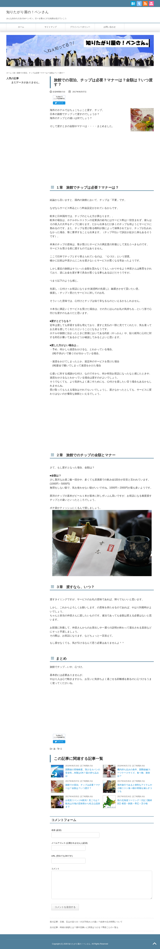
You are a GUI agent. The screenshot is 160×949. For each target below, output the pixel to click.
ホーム (21, 27)
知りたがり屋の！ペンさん (27, 12)
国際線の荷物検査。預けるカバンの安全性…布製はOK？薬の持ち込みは (82, 772)
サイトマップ (51, 27)
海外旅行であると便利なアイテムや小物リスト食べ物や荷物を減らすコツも (134, 788)
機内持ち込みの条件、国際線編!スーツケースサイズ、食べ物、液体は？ (134, 772)
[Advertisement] (102, 158)
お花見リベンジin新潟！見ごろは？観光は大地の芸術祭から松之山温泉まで (82, 803)
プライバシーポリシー (80, 27)
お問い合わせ (110, 27)
